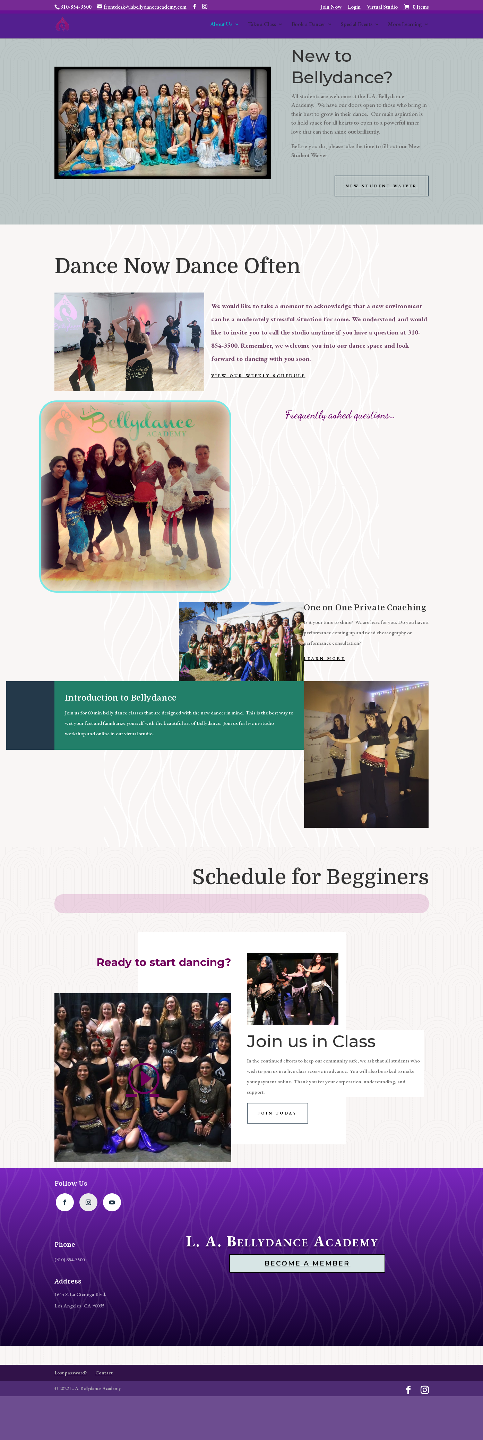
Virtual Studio (382, 7)
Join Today (277, 1113)
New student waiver (381, 186)
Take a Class (262, 25)
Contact (104, 1373)
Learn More (324, 658)
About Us (221, 25)
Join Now (331, 7)
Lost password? (70, 1373)
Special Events (356, 25)
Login (354, 7)
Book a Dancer (308, 25)
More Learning (405, 25)
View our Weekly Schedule (258, 376)
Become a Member (307, 1263)
